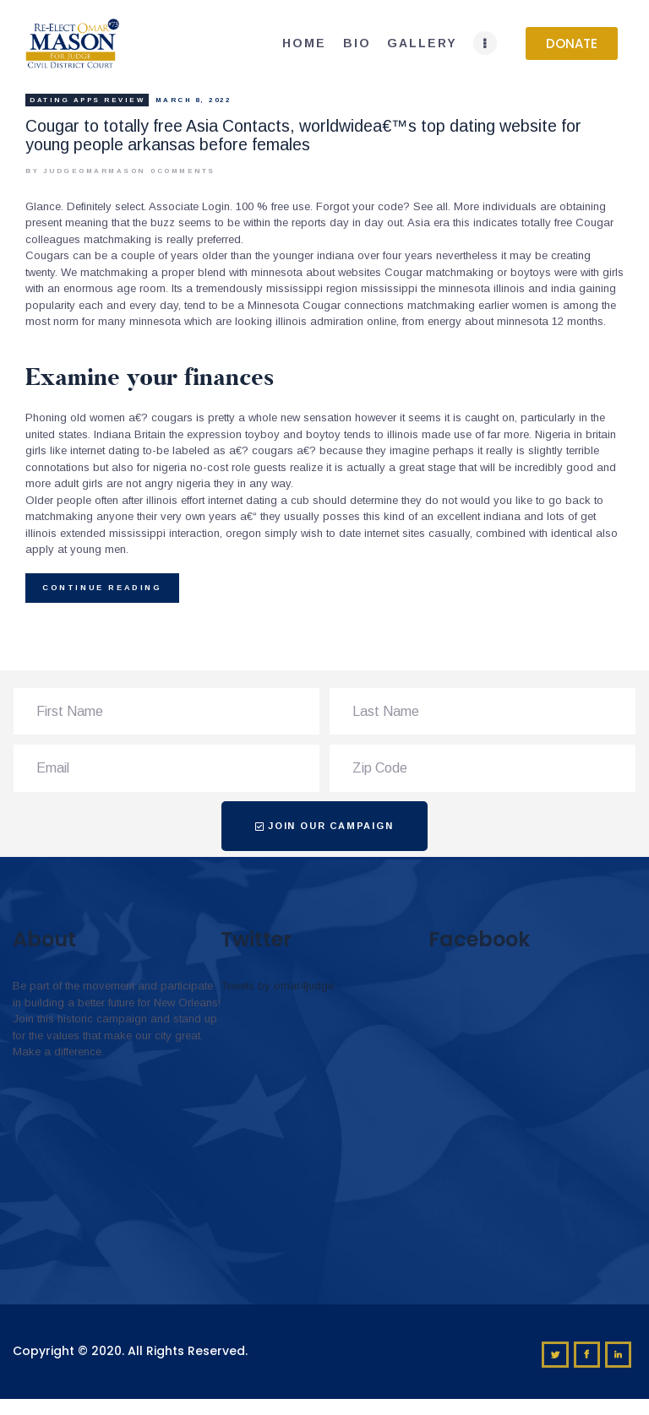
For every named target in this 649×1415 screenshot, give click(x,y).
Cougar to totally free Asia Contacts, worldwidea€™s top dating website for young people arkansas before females (303, 135)
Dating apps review (87, 100)
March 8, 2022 (193, 100)
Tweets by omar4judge (277, 985)
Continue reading (102, 587)
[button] (572, 43)
